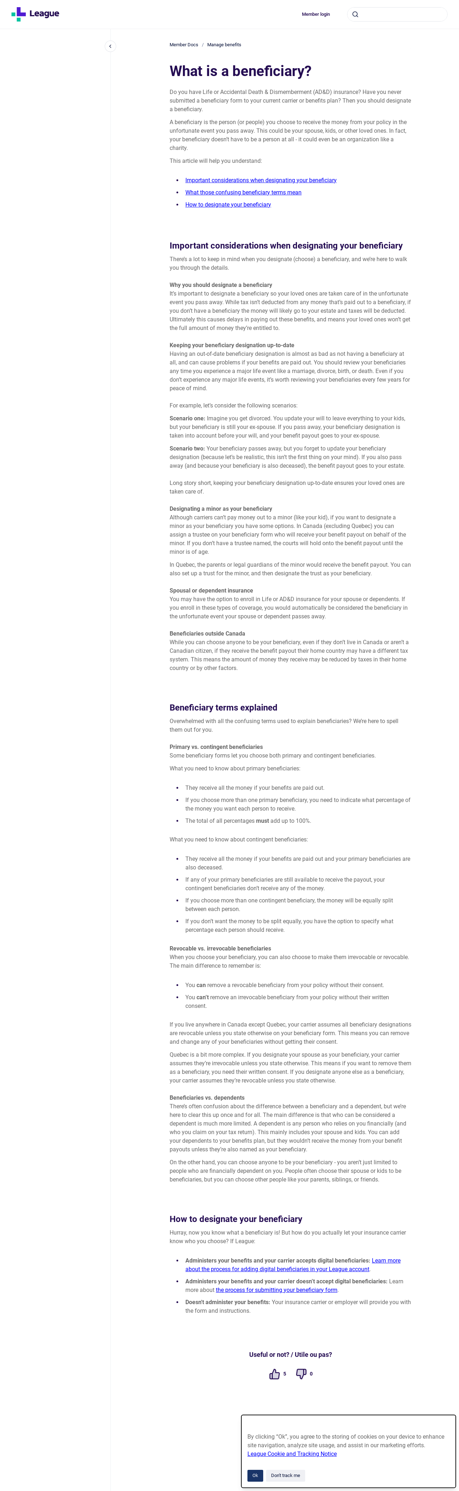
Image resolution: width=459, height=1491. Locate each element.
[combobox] (397, 14)
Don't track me (285, 1475)
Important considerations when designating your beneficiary (261, 180)
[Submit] (355, 14)
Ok (255, 1475)
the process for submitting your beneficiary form (276, 1290)
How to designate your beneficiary (228, 204)
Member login (316, 14)
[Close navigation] (110, 46)
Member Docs (184, 44)
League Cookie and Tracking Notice (292, 1453)
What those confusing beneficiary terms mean (243, 192)
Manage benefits (224, 44)
